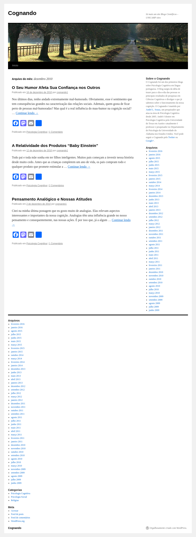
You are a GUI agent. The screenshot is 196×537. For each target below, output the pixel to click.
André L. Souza (153, 109)
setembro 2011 (156, 241)
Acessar (14, 510)
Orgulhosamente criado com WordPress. (168, 528)
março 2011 (154, 261)
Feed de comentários (20, 517)
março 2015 (154, 172)
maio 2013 (154, 203)
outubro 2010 (155, 279)
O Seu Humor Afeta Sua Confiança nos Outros (56, 87)
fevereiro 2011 (155, 265)
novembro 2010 (156, 275)
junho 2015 (154, 165)
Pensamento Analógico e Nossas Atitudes (52, 199)
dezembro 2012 (156, 213)
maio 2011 (154, 255)
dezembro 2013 (156, 196)
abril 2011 (153, 258)
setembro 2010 (156, 282)
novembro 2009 (156, 296)
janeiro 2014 (154, 192)
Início (15, 65)
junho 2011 (154, 251)
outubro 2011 (155, 237)
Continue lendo (27, 113)
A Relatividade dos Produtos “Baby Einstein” (55, 145)
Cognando (22, 13)
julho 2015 (154, 161)
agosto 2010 (154, 286)
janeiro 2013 (154, 210)
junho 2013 (154, 199)
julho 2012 (154, 220)
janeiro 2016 (154, 154)
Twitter (171, 137)
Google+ (150, 140)
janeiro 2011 (154, 268)
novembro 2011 (156, 234)
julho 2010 (154, 289)
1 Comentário (56, 132)
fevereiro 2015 (155, 175)
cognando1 (62, 92)
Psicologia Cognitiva (36, 132)
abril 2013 (153, 206)
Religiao (15, 500)
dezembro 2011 (156, 230)
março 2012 (154, 223)
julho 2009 (154, 306)
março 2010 (154, 293)
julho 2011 (154, 248)
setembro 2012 (156, 216)
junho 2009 (154, 310)
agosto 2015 (154, 158)
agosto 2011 (154, 244)
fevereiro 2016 (155, 151)
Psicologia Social (19, 497)
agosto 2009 (154, 303)
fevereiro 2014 (155, 189)
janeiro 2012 (154, 227)
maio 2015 (154, 168)
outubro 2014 (155, 182)
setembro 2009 (156, 299)
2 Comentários (56, 185)
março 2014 (154, 185)
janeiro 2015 (154, 178)
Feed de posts (17, 514)
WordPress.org (17, 521)
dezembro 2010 (156, 272)
